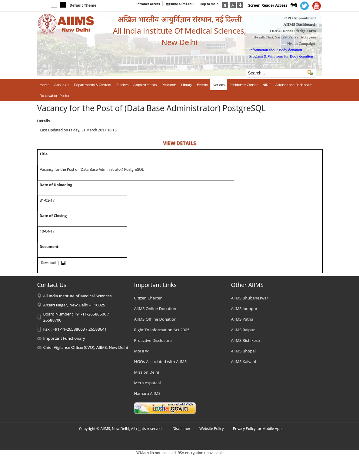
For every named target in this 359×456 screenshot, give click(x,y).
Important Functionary (64, 338)
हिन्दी (294, 5)
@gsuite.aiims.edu (180, 4)
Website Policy (211, 428)
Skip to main (209, 4)
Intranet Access (148, 4)
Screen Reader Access (268, 5)
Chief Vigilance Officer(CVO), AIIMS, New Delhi (85, 347)
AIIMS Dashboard (299, 24)
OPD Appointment (300, 18)
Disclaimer (182, 428)
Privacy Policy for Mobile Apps (258, 428)
